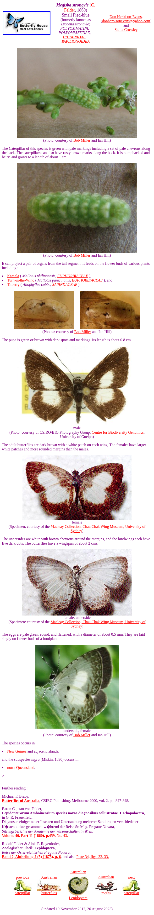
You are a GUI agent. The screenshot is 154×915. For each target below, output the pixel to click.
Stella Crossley (126, 30)
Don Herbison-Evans (126, 17)
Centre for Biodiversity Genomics (118, 432)
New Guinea (16, 751)
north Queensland (20, 767)
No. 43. (35, 836)
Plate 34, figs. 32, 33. (92, 857)
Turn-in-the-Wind (20, 280)
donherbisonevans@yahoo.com (126, 21)
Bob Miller (81, 140)
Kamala (13, 276)
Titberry (13, 284)
